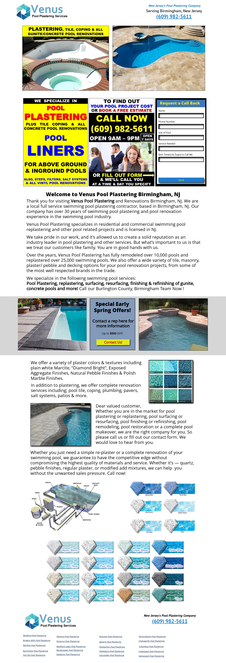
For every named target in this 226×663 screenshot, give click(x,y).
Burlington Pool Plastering (35, 651)
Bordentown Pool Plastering (69, 650)
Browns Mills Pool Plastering (36, 640)
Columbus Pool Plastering (151, 646)
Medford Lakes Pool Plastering (71, 646)
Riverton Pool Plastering (110, 636)
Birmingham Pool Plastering (152, 636)
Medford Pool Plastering (34, 635)
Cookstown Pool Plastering (151, 651)
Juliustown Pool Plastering (111, 655)
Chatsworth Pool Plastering (152, 641)
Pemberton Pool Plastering (112, 647)
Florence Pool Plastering (68, 641)
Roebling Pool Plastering (68, 654)
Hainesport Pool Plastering (151, 656)
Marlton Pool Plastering (34, 645)
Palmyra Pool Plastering (67, 636)
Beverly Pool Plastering (110, 641)
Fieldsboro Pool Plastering (111, 651)
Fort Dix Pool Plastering (34, 655)
